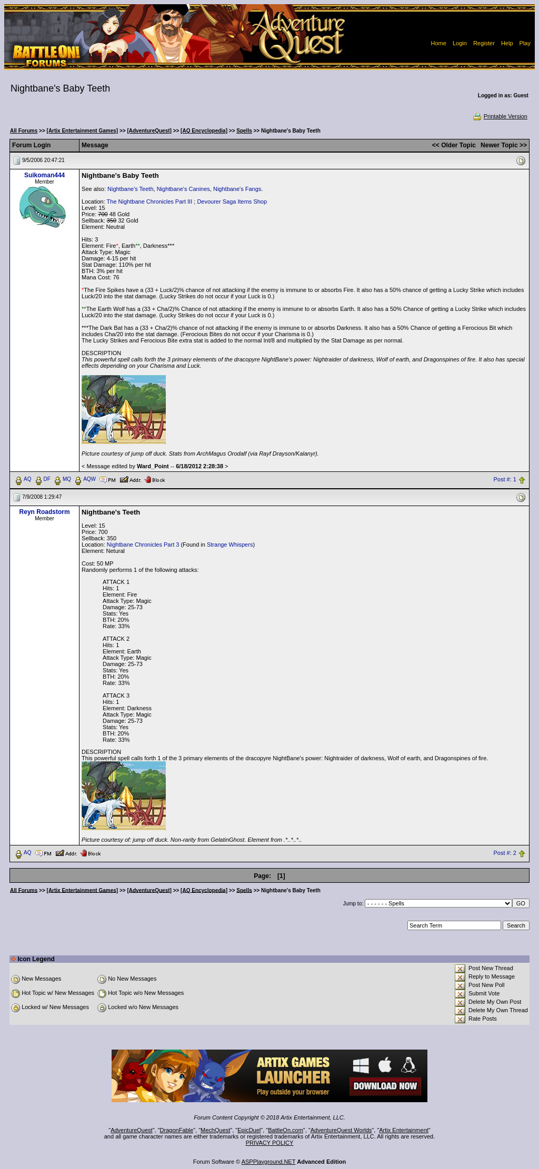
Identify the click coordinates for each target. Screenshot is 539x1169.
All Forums (23, 131)
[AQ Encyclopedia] (204, 131)
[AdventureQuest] (149, 131)
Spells (244, 131)
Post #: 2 (504, 853)
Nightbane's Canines (183, 189)
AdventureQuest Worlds (341, 1130)
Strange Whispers (230, 544)
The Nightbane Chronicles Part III (150, 201)
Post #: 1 (504, 479)
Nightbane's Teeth (130, 189)
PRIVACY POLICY (270, 1143)
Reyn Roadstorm (44, 512)
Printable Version (499, 116)
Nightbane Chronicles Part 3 (143, 544)
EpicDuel (249, 1130)
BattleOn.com (285, 1130)
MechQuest (215, 1130)
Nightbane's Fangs (237, 189)
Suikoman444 (44, 175)
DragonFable (177, 1130)
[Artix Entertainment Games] (82, 131)
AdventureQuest (132, 1130)
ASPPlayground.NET (269, 1161)
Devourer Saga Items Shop (232, 201)
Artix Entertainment (403, 1130)
